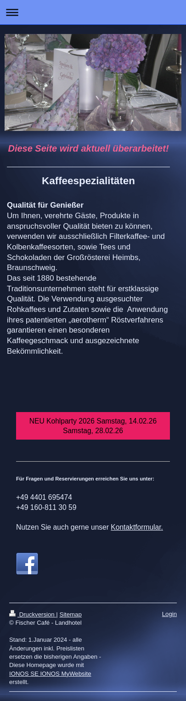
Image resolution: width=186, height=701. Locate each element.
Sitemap (70, 614)
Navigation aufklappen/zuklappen (93, 12)
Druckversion (32, 614)
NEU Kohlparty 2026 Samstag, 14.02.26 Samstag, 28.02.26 (93, 426)
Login (169, 614)
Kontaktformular (136, 527)
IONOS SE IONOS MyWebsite (50, 673)
